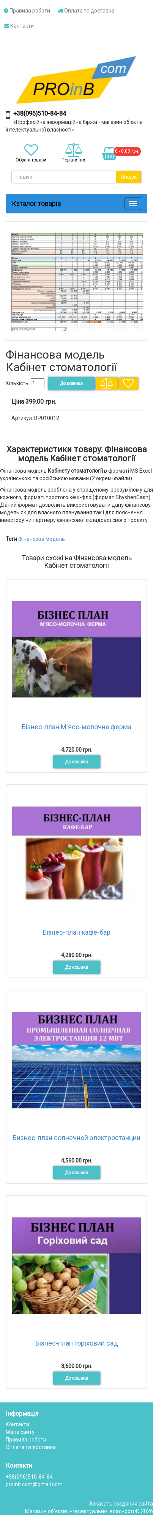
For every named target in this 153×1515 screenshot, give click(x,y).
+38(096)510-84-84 (39, 113)
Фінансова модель (41, 539)
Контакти (19, 26)
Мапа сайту (20, 1432)
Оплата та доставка (86, 11)
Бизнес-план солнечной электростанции (76, 1138)
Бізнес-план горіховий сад (76, 1343)
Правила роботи (27, 11)
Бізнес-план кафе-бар (76, 932)
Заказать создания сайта (121, 1504)
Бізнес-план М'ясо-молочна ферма (76, 727)
